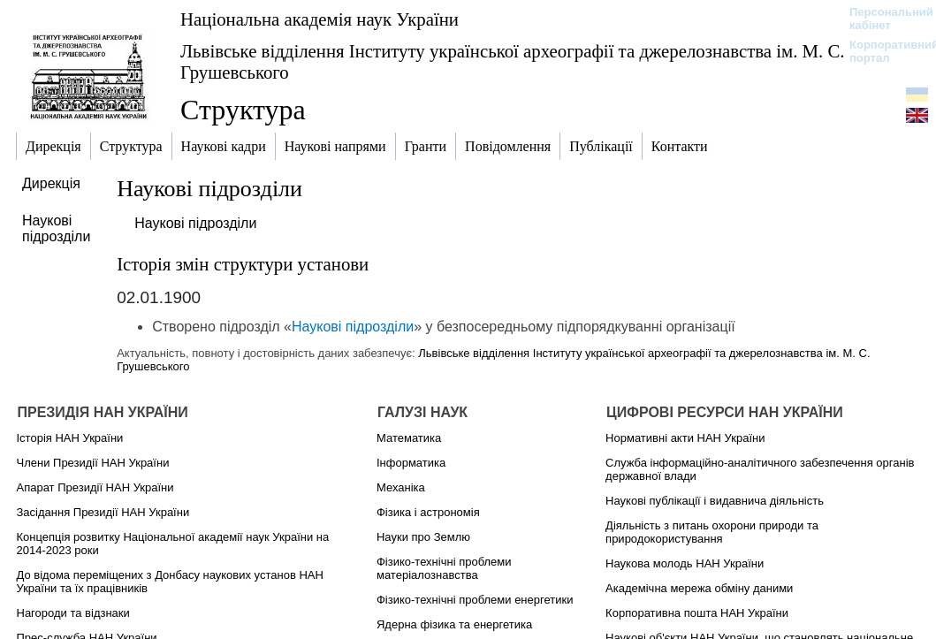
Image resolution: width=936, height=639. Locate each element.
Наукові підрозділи (195, 223)
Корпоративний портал (882, 51)
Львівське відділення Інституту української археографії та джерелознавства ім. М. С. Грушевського (512, 61)
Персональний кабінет (882, 18)
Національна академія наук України (319, 19)
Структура (243, 110)
